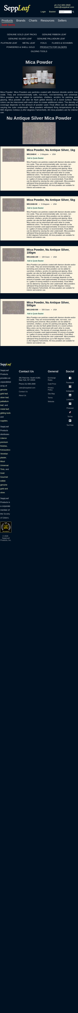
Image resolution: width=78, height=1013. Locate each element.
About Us (22, 395)
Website (51, 401)
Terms (50, 398)
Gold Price (52, 384)
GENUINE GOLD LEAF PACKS (22, 34)
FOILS (43, 43)
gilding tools (5, 413)
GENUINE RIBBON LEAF (54, 34)
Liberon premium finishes (4, 442)
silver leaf (4, 397)
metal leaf (4, 409)
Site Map (51, 394)
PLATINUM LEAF (9, 43)
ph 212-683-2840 (62, 5)
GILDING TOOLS (39, 51)
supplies (4, 421)
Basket (52, 11)
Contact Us (23, 392)
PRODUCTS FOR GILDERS (53, 47)
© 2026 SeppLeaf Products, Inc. (5, 538)
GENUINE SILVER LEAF (20, 38)
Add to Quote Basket (35, 158)
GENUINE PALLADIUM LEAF (51, 38)
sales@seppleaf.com (64, 7)
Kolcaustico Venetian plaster (5, 454)
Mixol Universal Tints (4, 465)
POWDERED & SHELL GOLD (21, 47)
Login (43, 11)
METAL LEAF (29, 43)
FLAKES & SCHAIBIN (62, 43)
